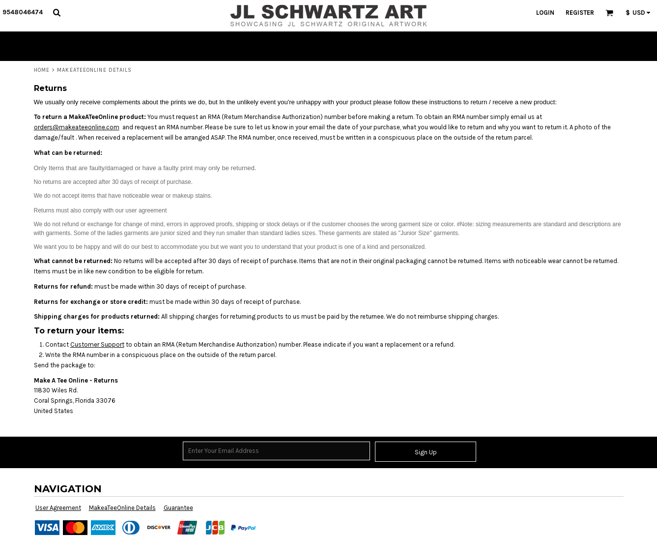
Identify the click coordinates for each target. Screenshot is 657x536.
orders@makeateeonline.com (76, 127)
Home (42, 70)
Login (545, 12)
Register (580, 12)
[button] (56, 12)
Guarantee (178, 507)
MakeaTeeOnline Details (122, 507)
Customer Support (97, 344)
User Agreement (58, 507)
